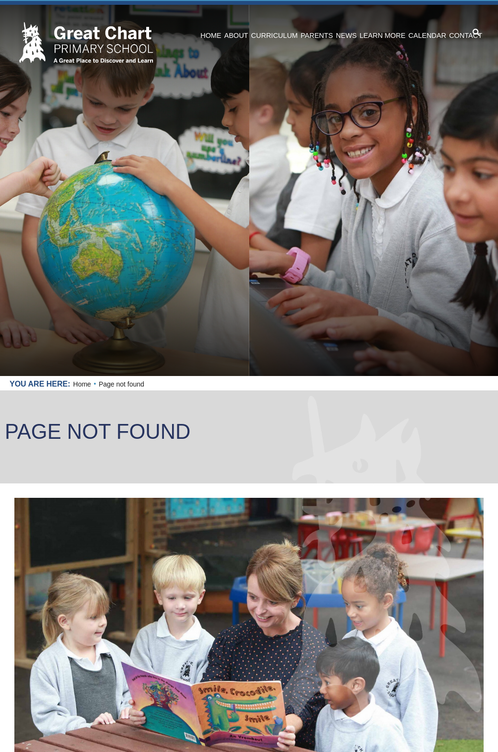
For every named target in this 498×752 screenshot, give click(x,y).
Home (82, 384)
